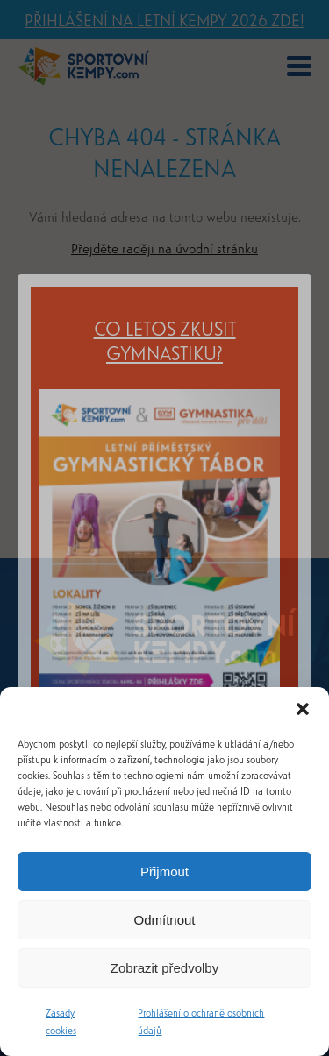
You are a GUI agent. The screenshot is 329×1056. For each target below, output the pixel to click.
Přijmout (164, 871)
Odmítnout (164, 919)
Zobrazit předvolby (164, 967)
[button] (302, 709)
